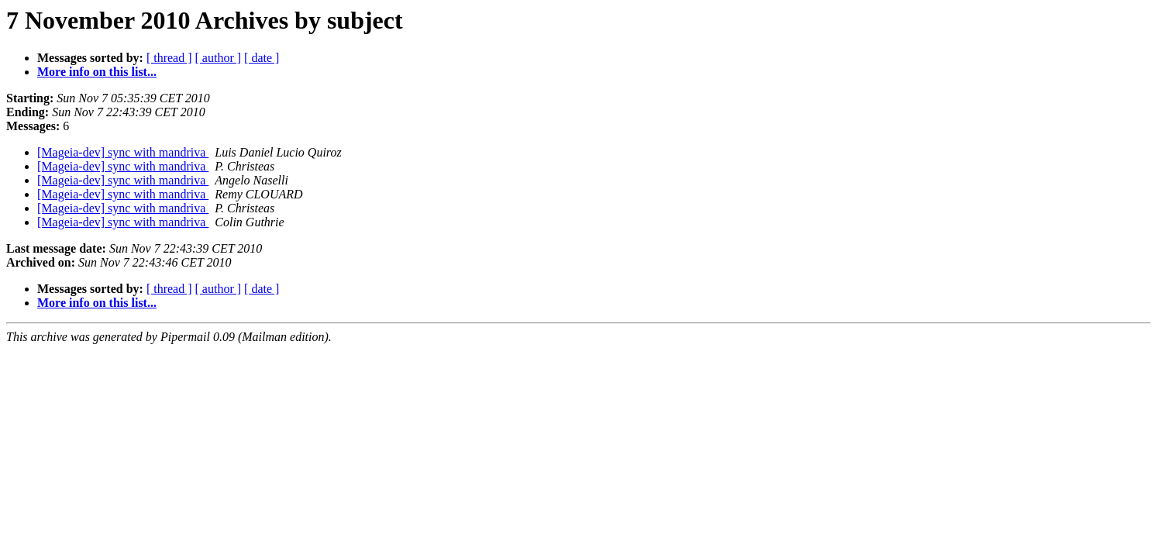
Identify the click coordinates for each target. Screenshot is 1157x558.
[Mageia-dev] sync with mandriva (122, 152)
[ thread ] (169, 57)
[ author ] (218, 57)
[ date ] (261, 57)
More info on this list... (97, 71)
